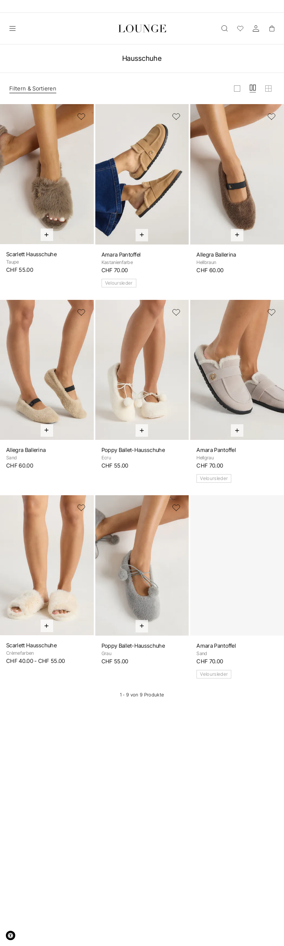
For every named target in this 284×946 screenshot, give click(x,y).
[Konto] (256, 28)
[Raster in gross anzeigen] (237, 88)
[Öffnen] (12, 28)
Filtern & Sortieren (32, 88)
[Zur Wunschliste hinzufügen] (81, 116)
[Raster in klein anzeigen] (268, 88)
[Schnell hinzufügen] (47, 235)
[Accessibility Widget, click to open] (10, 935)
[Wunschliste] (240, 28)
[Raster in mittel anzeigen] (252, 88)
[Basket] (271, 28)
